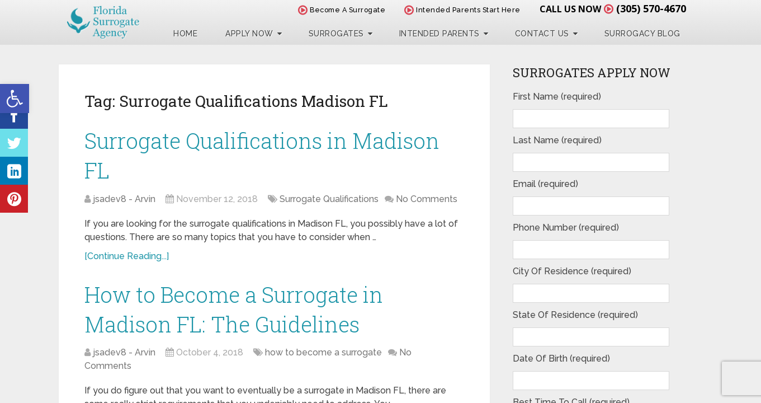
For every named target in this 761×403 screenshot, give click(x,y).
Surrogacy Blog (642, 33)
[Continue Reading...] (126, 256)
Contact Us (542, 33)
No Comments (426, 199)
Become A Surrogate (341, 10)
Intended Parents (439, 33)
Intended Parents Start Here (462, 10)
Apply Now (249, 33)
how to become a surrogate (323, 352)
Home (185, 33)
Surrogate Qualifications (329, 199)
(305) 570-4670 (651, 8)
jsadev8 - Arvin (124, 199)
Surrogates (336, 33)
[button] (14, 98)
